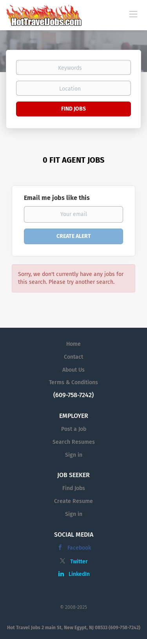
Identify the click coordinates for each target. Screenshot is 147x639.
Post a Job (73, 429)
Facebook (79, 548)
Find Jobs (73, 108)
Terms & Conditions (73, 382)
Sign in (73, 455)
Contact (73, 357)
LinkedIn (79, 574)
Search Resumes (74, 442)
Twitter (79, 561)
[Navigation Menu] (133, 14)
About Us (73, 370)
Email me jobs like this (57, 198)
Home (73, 344)
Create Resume (73, 501)
